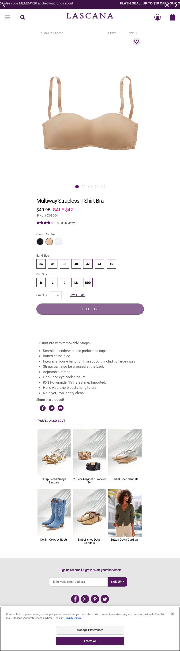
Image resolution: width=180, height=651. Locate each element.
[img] (45, 223)
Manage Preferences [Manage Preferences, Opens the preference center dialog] (90, 630)
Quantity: (42, 295)
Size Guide (77, 295)
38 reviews (68, 223)
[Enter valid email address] (78, 582)
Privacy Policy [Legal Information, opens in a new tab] (73, 618)
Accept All (89, 641)
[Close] (172, 614)
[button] (137, 42)
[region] (90, 628)
